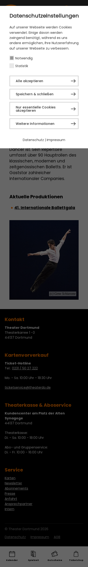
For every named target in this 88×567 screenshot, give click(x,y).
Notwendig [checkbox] (24, 58)
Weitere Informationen (35, 123)
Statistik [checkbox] (21, 66)
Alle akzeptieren (29, 81)
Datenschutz (33, 140)
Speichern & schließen (35, 94)
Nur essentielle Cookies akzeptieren (36, 109)
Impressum (56, 140)
